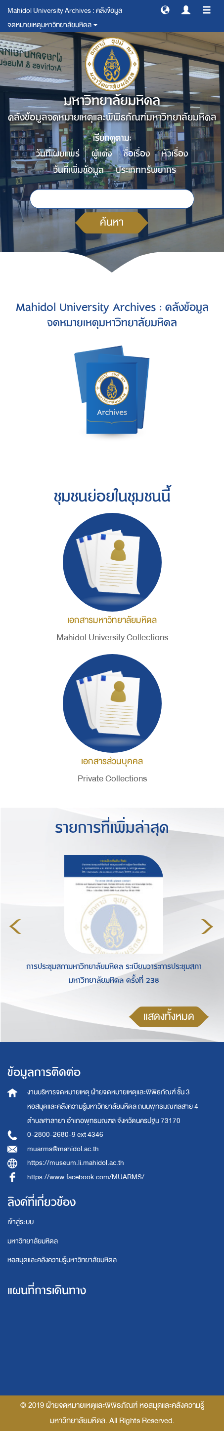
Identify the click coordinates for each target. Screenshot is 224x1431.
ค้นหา (112, 222)
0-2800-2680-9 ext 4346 (65, 1134)
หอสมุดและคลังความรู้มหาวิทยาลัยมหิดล (62, 1260)
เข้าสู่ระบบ (20, 1222)
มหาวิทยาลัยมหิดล (32, 1241)
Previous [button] (15, 926)
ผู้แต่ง (101, 153)
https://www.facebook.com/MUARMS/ (85, 1177)
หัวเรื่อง (175, 153)
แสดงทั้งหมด (168, 1016)
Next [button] (207, 926)
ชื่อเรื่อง (137, 153)
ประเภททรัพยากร (146, 170)
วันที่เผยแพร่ (58, 153)
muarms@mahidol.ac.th (63, 1149)
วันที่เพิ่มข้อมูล (78, 170)
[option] (111, 925)
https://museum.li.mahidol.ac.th (75, 1163)
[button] (165, 9)
